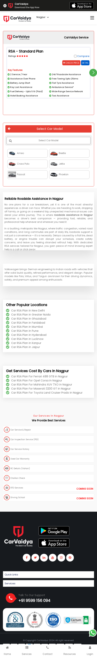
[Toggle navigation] (92, 18)
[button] (48, 574)
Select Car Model (35, 129)
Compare (83, 56)
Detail (85, 62)
